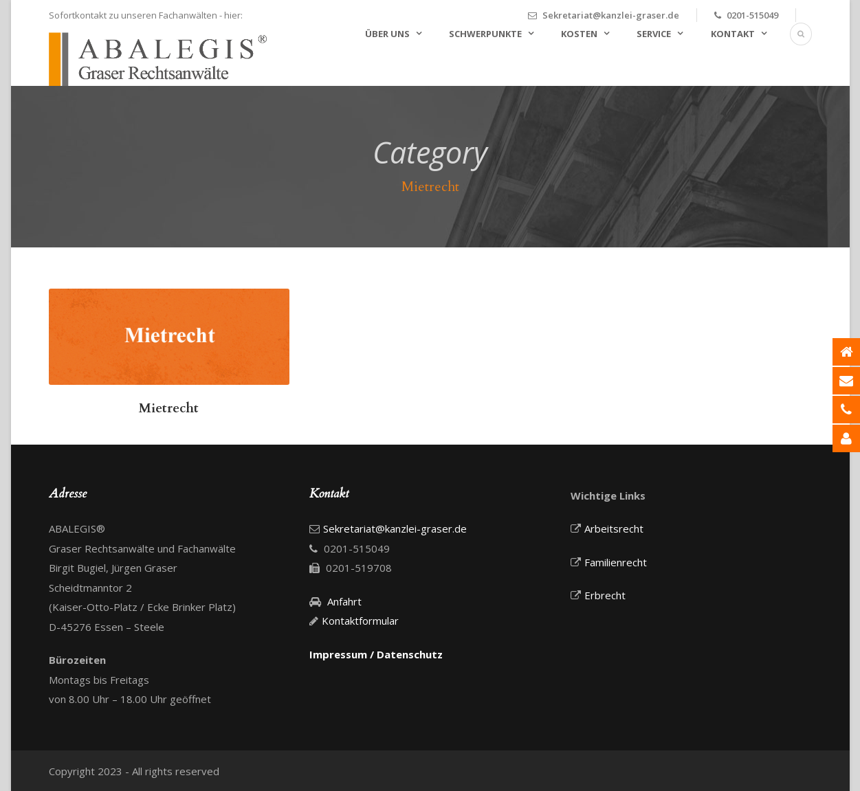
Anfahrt (344, 601)
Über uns (387, 33)
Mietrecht (169, 408)
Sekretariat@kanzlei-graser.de (610, 15)
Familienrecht (615, 562)
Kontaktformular (360, 620)
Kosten (579, 33)
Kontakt (733, 33)
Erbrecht (605, 595)
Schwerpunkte (485, 33)
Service (654, 33)
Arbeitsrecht (613, 528)
